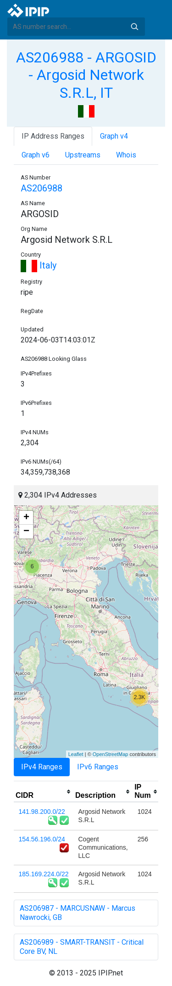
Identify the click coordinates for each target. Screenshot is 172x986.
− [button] (26, 531)
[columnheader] (43, 791)
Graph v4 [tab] (114, 136)
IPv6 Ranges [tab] (97, 766)
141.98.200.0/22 (42, 811)
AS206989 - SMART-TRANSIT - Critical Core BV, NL (82, 947)
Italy (38, 265)
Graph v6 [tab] (36, 155)
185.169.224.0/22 (44, 874)
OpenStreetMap (110, 754)
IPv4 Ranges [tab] (41, 766)
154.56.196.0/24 (42, 839)
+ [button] (26, 518)
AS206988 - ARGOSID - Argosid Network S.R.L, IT (86, 75)
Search (134, 27)
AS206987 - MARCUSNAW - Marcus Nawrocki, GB (77, 913)
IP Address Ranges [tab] (53, 136)
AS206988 (41, 188)
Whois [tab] (126, 155)
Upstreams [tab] (82, 155)
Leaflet (75, 754)
